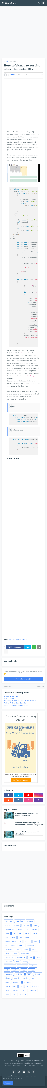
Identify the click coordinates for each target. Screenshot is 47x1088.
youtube (23, 994)
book (7, 933)
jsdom (34, 949)
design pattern (10, 941)
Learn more (17, 1078)
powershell (23, 966)
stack (7, 982)
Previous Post (7, 686)
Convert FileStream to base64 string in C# (27, 833)
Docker (27, 941)
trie (27, 986)
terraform (16, 982)
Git (6, 945)
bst (14, 933)
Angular (30, 921)
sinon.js (16, 978)
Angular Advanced (11, 696)
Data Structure (24, 937)
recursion (8, 974)
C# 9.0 (35, 933)
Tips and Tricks (10, 986)
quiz (6, 970)
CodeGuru (10, 3)
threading (27, 982)
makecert (8, 962)
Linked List (9, 958)
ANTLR (7, 925)
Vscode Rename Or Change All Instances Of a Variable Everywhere (29, 824)
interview (30, 945)
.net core (13, 61)
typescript (35, 986)
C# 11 (27, 933)
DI (20, 941)
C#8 (6, 937)
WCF (24, 990)
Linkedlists (21, 958)
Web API (33, 990)
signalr (7, 978)
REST (29, 974)
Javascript (9, 949)
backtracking (9, 929)
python (33, 966)
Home (6, 61)
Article (16, 925)
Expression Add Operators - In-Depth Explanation (27, 814)
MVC (17, 962)
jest (18, 949)
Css (13, 937)
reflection (19, 974)
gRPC (21, 945)
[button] (2, 3)
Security (37, 974)
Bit (27, 929)
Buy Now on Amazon (20, 780)
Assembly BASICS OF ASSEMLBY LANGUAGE (20, 701)
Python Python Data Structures (16, 703)
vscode (15, 990)
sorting (24, 639)
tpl (21, 986)
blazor (18, 639)
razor (23, 970)
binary (20, 929)
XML (14, 994)
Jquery (25, 949)
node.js (25, 962)
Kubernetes (25, 954)
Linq (30, 958)
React (32, 970)
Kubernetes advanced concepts (16, 705)
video (7, 990)
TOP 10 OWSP (9, 698)
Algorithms (19, 921)
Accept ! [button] (8, 1083)
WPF (7, 994)
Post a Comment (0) (23, 679)
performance (10, 966)
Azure (35, 925)
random (15, 970)
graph (13, 945)
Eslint (36, 941)
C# (20, 933)
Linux (38, 958)
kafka (15, 954)
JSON (7, 954)
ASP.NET (26, 925)
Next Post (40, 686)
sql (33, 978)
